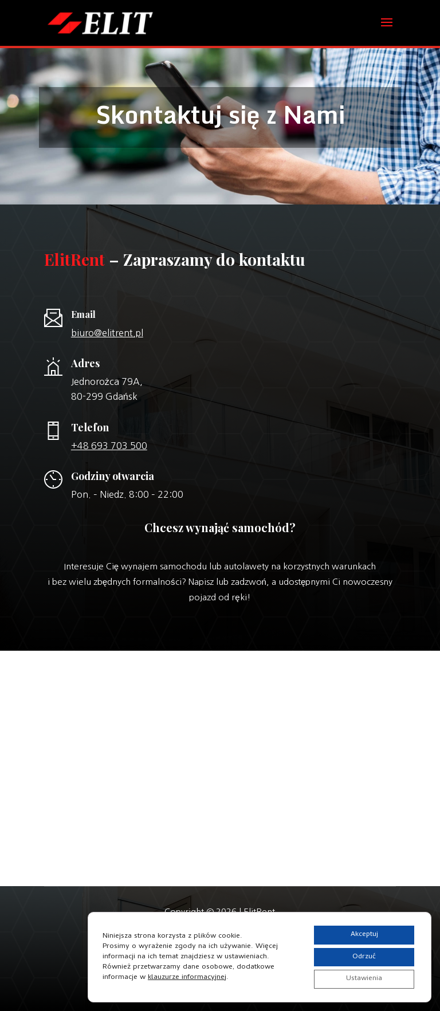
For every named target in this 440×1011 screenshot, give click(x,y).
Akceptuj (359, 930)
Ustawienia (359, 978)
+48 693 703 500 (109, 445)
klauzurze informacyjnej (187, 975)
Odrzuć (359, 954)
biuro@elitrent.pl (107, 332)
